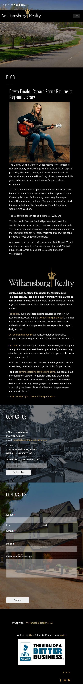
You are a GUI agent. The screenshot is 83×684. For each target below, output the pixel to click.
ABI (30, 635)
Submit (17, 600)
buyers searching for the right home (37, 371)
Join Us (66, 672)
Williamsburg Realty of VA (39, 622)
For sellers (13, 313)
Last (45, 525)
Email (10, 531)
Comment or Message (20, 556)
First (8, 525)
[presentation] (29, 592)
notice (63, 635)
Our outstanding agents (20, 334)
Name (10, 515)
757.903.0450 (18, 5)
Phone (11, 543)
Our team (13, 345)
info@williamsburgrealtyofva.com (30, 440)
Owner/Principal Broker (51, 317)
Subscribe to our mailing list (22, 459)
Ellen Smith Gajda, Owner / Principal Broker (32, 396)
